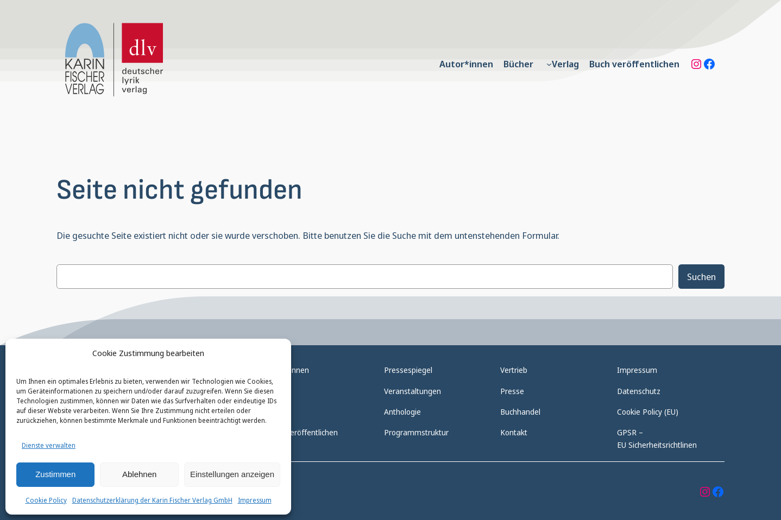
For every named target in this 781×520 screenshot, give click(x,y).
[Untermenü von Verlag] (549, 64)
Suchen (701, 276)
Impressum (255, 500)
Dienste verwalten (48, 445)
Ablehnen (139, 474)
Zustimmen (55, 474)
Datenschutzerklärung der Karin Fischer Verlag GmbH (152, 500)
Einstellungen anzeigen (232, 474)
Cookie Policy (46, 500)
